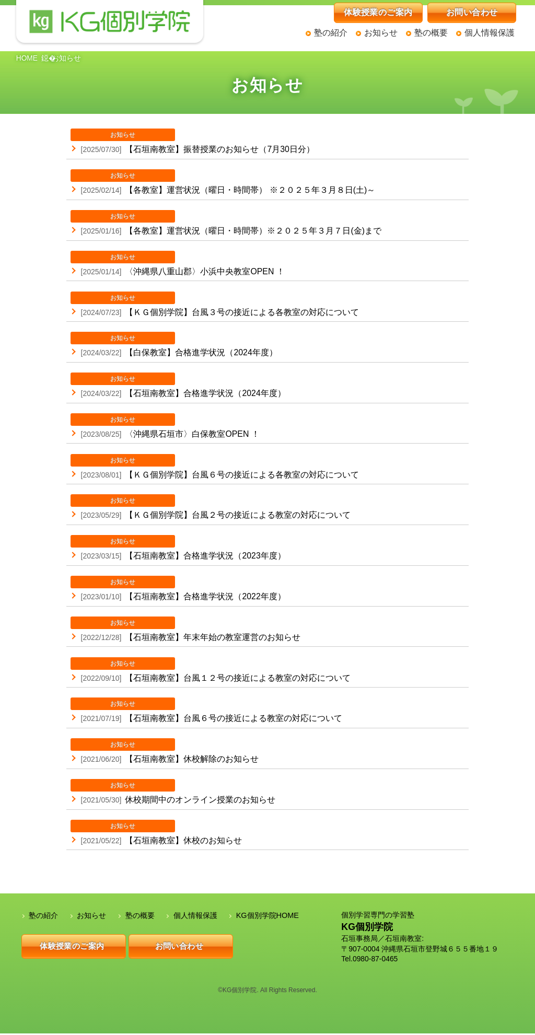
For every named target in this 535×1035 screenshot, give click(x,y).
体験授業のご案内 (378, 12)
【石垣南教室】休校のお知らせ (156, 833)
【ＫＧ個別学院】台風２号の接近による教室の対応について (211, 508)
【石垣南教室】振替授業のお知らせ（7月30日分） (193, 141)
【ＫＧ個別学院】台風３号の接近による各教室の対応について (215, 304)
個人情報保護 (489, 32)
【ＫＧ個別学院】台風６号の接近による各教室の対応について (215, 467)
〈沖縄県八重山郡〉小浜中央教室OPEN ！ (178, 263)
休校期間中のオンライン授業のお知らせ (173, 793)
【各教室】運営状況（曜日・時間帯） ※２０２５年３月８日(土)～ (223, 182)
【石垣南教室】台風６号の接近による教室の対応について (206, 712)
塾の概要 (431, 32)
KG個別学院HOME (267, 917)
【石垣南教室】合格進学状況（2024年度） (178, 386)
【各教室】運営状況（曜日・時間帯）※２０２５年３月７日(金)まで (226, 223)
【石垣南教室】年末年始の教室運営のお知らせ (185, 630)
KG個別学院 (367, 929)
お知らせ (381, 32)
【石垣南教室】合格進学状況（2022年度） (178, 589)
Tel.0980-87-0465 (369, 961)
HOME (27, 58)
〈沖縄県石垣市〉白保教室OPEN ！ (165, 426)
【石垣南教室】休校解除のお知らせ (165, 752)
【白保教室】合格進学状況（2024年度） (174, 345)
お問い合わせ (471, 12)
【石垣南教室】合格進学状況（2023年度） (178, 549)
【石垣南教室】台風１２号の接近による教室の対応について (211, 671)
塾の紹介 (330, 32)
